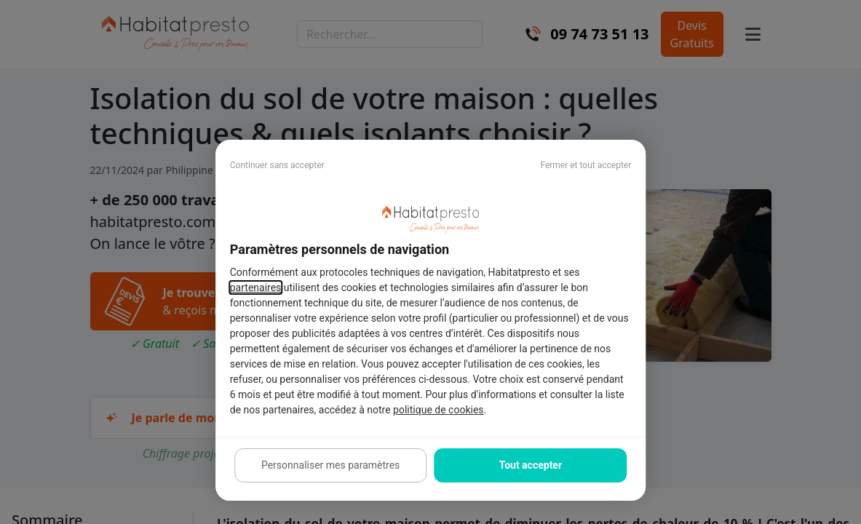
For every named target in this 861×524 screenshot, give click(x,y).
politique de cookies (438, 410)
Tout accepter (530, 465)
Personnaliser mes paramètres (330, 465)
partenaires (256, 287)
